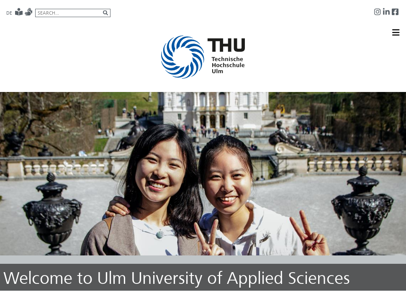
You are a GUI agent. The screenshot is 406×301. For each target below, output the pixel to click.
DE (9, 13)
